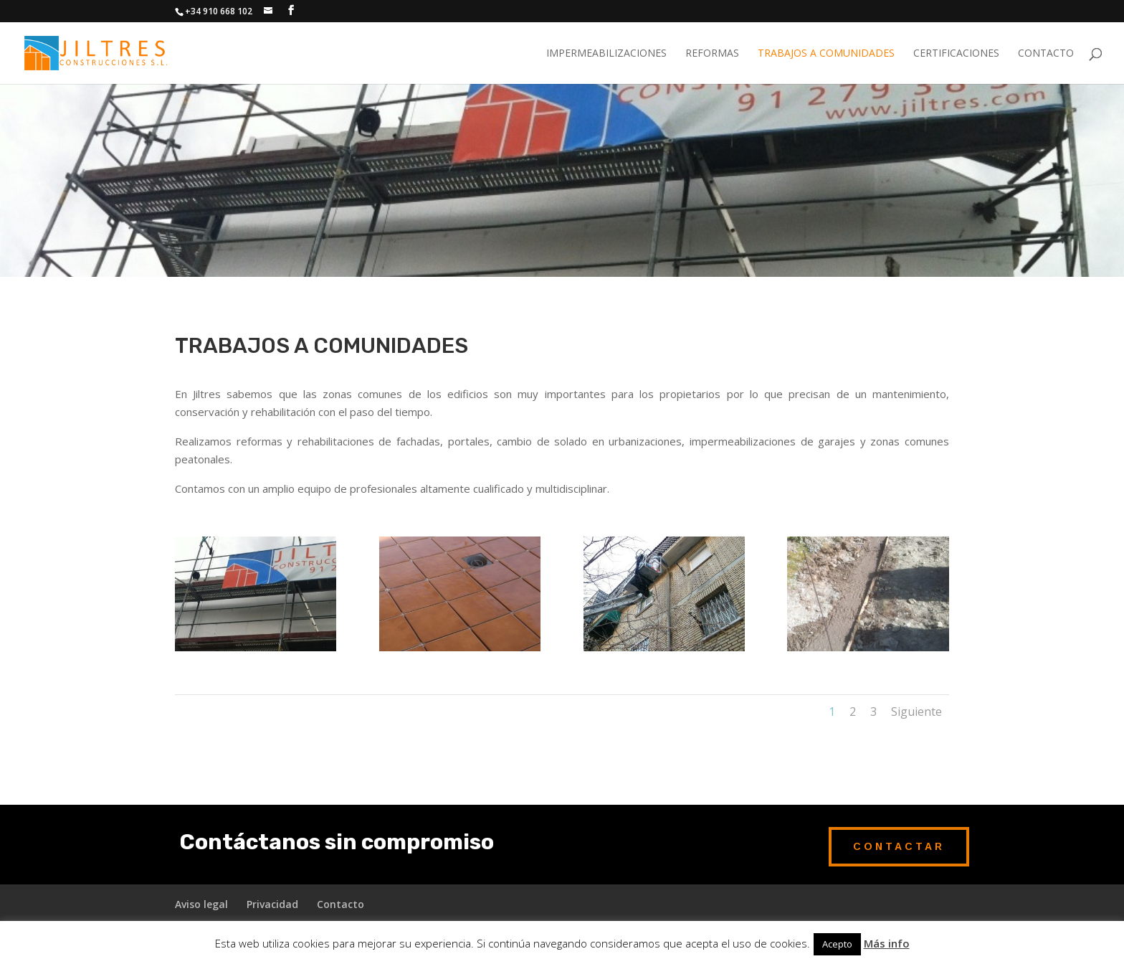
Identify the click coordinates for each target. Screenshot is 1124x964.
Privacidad (272, 904)
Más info (887, 943)
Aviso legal (201, 904)
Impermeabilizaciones (606, 54)
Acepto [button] (837, 943)
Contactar (899, 846)
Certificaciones (956, 54)
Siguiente (916, 711)
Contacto (1046, 54)
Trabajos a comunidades (826, 54)
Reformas (712, 54)
